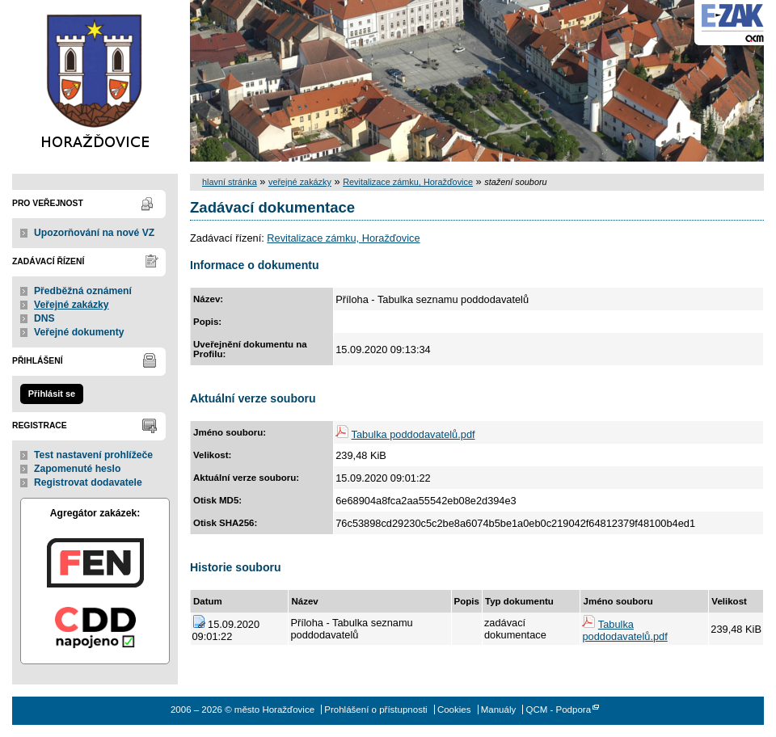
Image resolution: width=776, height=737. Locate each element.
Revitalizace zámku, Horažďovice (408, 182)
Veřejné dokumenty (79, 332)
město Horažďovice (95, 81)
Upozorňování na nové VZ (94, 232)
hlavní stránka (229, 182)
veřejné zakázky (299, 182)
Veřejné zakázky (71, 304)
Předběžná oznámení (83, 291)
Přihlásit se (51, 393)
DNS (44, 318)
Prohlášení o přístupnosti (375, 709)
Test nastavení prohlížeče (93, 455)
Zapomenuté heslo (77, 468)
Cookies (454, 709)
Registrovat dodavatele (88, 482)
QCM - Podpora (558, 709)
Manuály (499, 709)
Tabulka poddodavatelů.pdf (413, 434)
